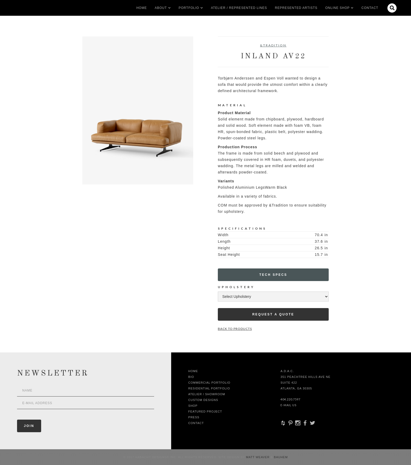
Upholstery (236, 287)
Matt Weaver (258, 457)
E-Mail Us (288, 405)
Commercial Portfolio (209, 382)
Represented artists (296, 8)
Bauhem (280, 457)
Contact (369, 8)
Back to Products (235, 329)
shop (192, 405)
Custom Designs (203, 399)
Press (193, 417)
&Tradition (273, 45)
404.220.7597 (290, 399)
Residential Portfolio (209, 388)
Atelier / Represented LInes (239, 8)
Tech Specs (273, 275)
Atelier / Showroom (206, 394)
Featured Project (205, 411)
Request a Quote (273, 314)
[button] (161, 8)
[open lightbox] (137, 110)
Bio (191, 376)
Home (141, 8)
